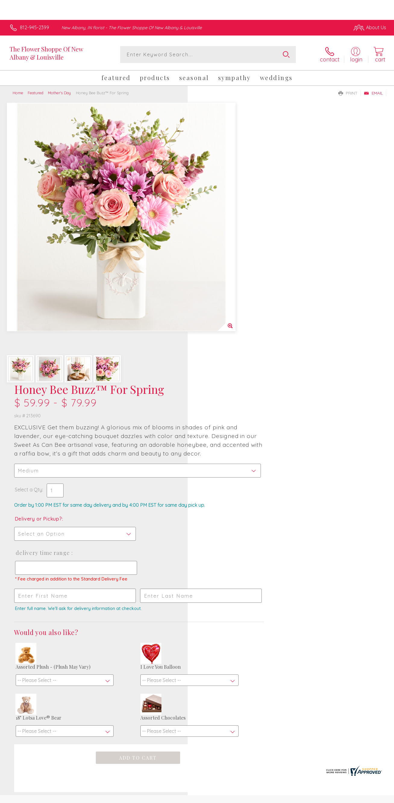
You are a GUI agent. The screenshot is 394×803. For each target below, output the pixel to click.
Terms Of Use (253, 796)
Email (373, 93)
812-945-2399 (34, 27)
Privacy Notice (288, 796)
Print (348, 93)
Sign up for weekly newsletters (197, 649)
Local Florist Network (332, 796)
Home (18, 92)
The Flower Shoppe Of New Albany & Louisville (46, 53)
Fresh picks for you (197, 615)
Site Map (368, 796)
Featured (35, 92)
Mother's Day (59, 92)
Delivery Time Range (225, 286)
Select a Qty (211, 217)
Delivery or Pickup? (221, 253)
